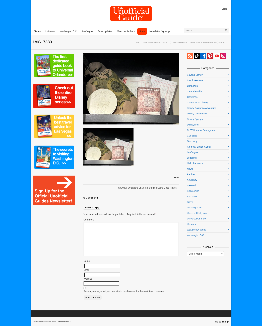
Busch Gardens (195, 80)
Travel (190, 202)
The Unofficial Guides (145, 42)
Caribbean (192, 86)
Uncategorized (194, 207)
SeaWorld (192, 185)
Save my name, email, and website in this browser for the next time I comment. (124, 291)
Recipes (191, 174)
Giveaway (192, 141)
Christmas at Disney (197, 102)
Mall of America (195, 163)
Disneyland (193, 124)
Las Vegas (192, 152)
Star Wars (192, 196)
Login (224, 9)
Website (88, 278)
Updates (191, 224)
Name (87, 261)
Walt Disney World (196, 229)
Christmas (192, 97)
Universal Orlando (162, 42)
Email (86, 270)
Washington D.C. (196, 235)
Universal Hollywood (197, 213)
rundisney (192, 180)
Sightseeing (193, 191)
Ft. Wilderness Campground (201, 130)
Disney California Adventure (201, 108)
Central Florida (194, 91)
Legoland (192, 157)
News (190, 169)
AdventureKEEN (64, 322)
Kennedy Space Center (199, 146)
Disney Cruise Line (197, 113)
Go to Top (222, 321)
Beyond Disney (195, 75)
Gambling (192, 135)
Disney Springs (195, 119)
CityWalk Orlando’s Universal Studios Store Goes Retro (194, 42)
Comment (89, 219)
